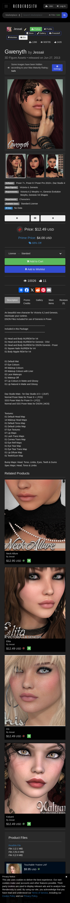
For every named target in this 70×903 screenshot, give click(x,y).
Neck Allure (12, 553)
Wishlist (12, 37)
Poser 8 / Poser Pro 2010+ (38, 183)
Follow (36, 29)
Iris (7, 729)
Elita (8, 641)
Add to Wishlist (35, 269)
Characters (24, 199)
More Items (51, 302)
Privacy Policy (30, 896)
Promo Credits (26, 302)
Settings (57, 67)
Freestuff (54, 33)
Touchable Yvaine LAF (35, 864)
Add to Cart (35, 261)
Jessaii (38, 52)
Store (30, 33)
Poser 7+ (20, 183)
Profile (48, 29)
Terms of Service (40, 893)
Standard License (29, 203)
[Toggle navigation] (6, 6)
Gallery (41, 33)
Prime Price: (27, 238)
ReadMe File (15, 845)
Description (12, 300)
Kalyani (10, 816)
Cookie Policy (8, 896)
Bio (23, 37)
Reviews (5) (64, 302)
